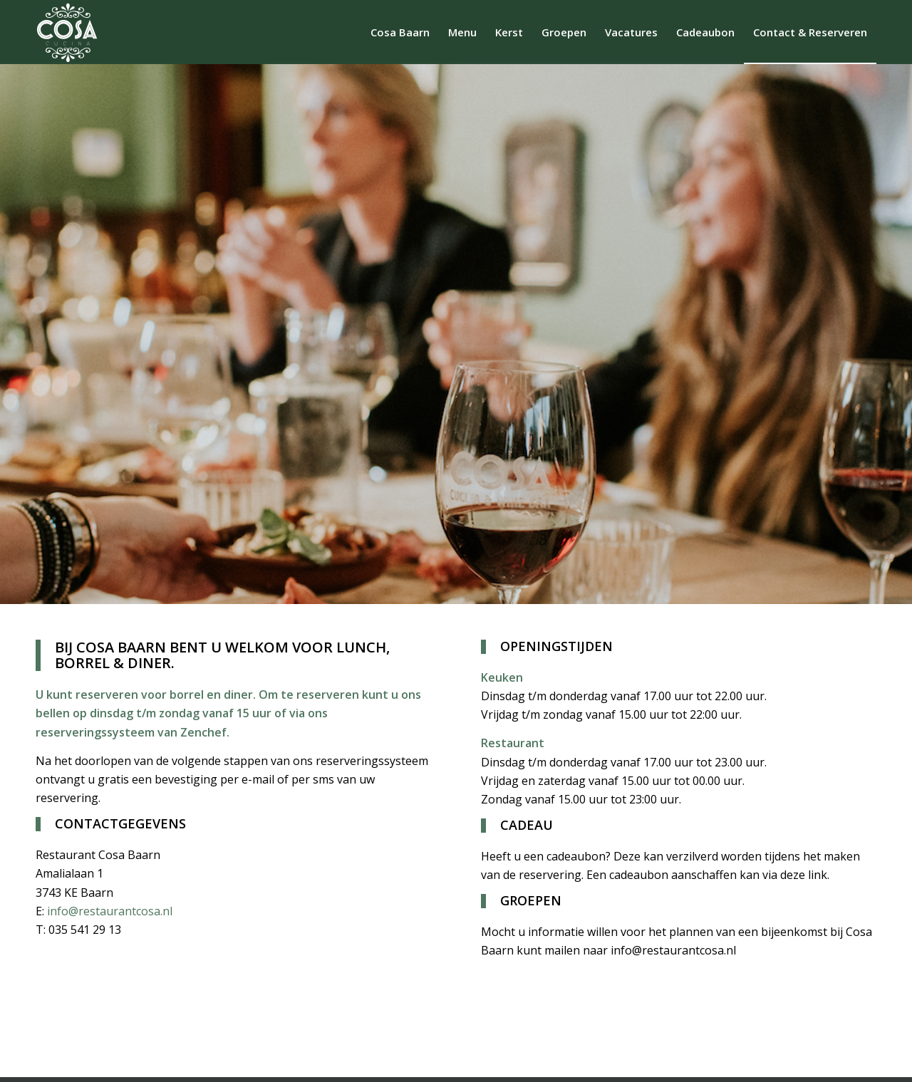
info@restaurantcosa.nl (111, 911)
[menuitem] (400, 32)
